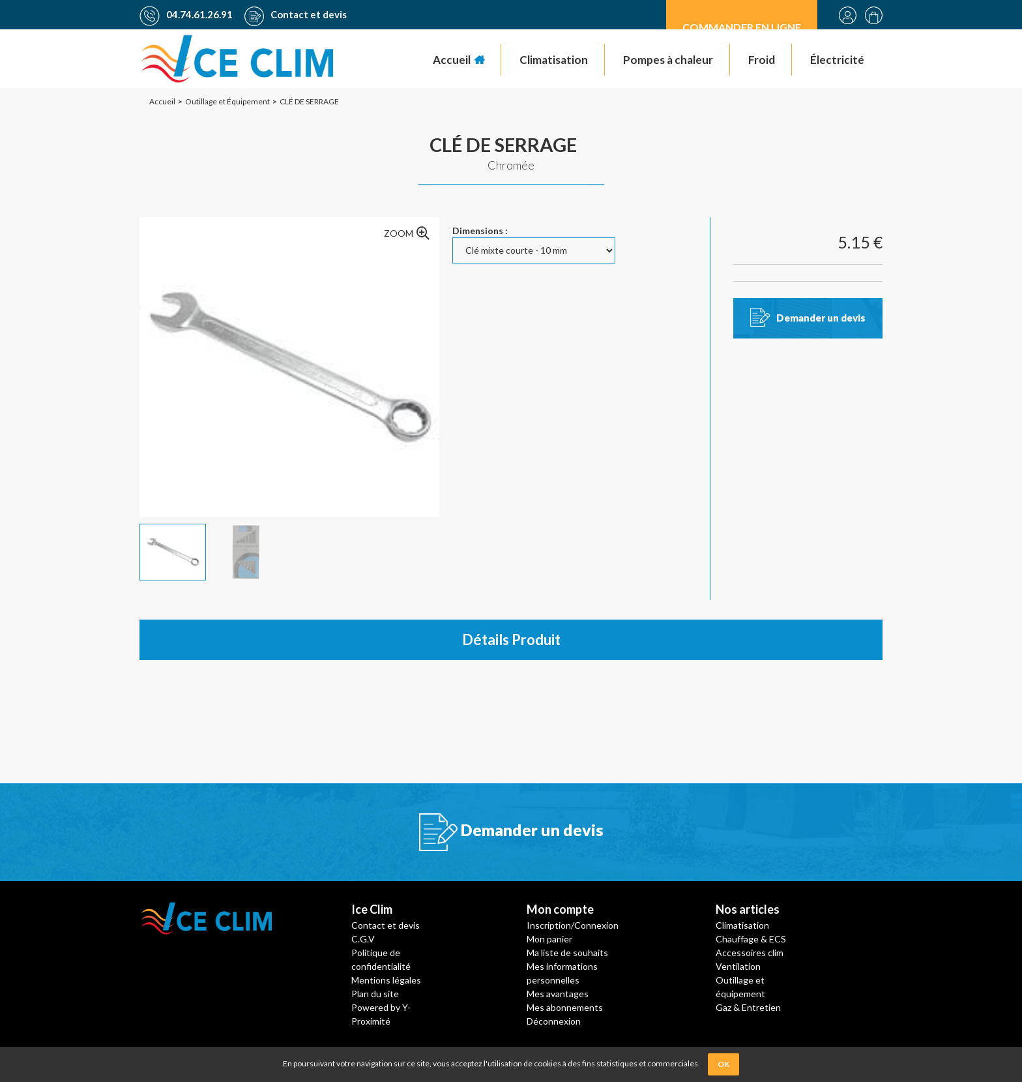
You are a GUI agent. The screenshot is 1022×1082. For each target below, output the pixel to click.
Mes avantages (558, 993)
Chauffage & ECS (751, 938)
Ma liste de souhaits (567, 952)
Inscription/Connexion (573, 925)
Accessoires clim (749, 952)
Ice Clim (371, 909)
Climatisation (742, 925)
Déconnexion (554, 1021)
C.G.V (363, 938)
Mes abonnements (565, 1007)
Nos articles (748, 909)
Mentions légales (386, 979)
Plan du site (375, 993)
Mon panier (549, 938)
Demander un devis (821, 317)
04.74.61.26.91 (186, 14)
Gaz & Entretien (748, 1007)
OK (723, 1064)
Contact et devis (295, 14)
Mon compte (560, 909)
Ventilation (738, 966)
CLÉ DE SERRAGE (503, 144)
